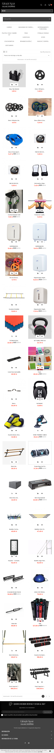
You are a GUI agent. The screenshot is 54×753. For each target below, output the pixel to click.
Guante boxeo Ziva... (14, 435)
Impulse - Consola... (14, 560)
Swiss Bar (14, 623)
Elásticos (26, 37)
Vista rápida (16, 84)
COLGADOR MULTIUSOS (14, 592)
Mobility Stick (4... (40, 529)
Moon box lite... (14, 498)
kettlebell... (40, 403)
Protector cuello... (40, 215)
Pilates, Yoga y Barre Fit (9, 34)
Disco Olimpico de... (14, 120)
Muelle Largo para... (40, 560)
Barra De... (14, 466)
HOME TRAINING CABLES (40, 435)
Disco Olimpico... (40, 89)
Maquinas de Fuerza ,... (26, 27)
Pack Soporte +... (40, 686)
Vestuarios (9, 45)
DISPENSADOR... (14, 246)
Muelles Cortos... (14, 529)
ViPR (40, 623)
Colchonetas (9, 41)
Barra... (14, 403)
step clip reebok (14, 89)
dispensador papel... (40, 277)
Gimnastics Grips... (39, 183)
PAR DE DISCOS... (40, 152)
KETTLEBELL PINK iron (40, 340)
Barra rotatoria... (14, 655)
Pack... (40, 372)
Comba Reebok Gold (14, 215)
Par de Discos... (14, 277)
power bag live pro (39, 466)
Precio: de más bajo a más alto (27, 55)
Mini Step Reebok (40, 498)
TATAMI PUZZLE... (14, 340)
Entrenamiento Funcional (43, 28)
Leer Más (40, 751)
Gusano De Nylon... (39, 655)
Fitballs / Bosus (43, 33)
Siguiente (49, 696)
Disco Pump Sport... (14, 152)
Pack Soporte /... (14, 686)
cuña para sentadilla (14, 372)
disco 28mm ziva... (39, 120)
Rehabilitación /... (26, 41)
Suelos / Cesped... (43, 41)
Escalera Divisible (14, 309)
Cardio (9, 27)
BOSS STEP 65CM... (40, 592)
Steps (43, 37)
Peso (26, 33)
